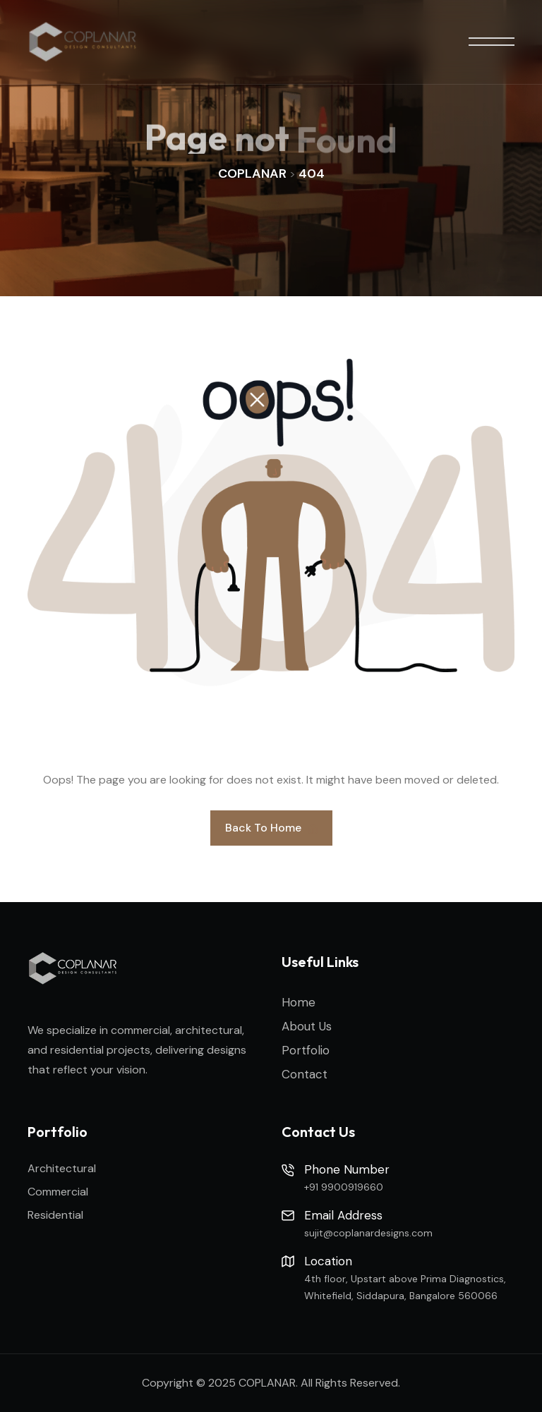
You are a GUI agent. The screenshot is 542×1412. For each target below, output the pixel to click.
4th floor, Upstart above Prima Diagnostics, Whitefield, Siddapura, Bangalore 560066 (405, 1287)
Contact (304, 1074)
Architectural (62, 1168)
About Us (307, 1026)
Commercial (58, 1191)
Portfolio (306, 1050)
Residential (55, 1214)
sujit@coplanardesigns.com (368, 1233)
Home (298, 1002)
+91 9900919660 (343, 1187)
